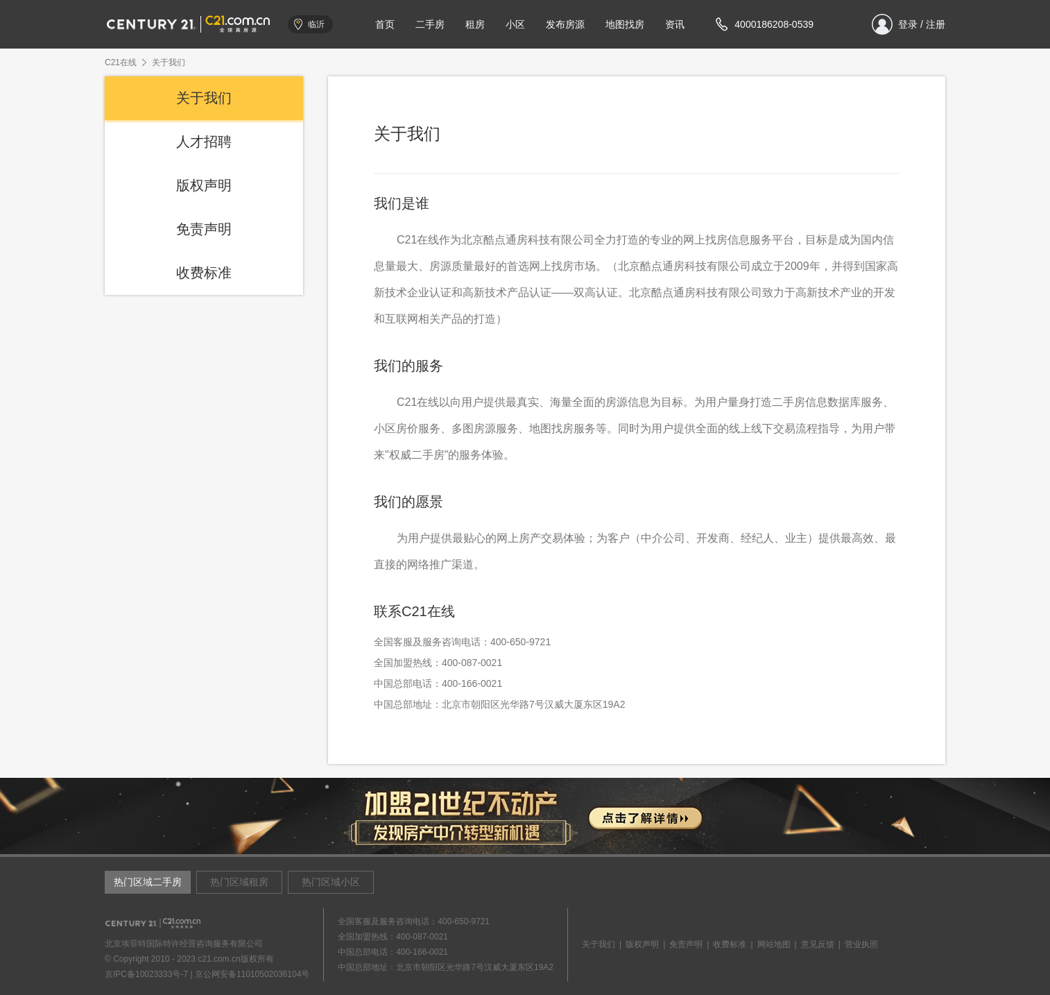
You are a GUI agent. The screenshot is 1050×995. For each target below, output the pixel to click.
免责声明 (204, 229)
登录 (908, 24)
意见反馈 (817, 944)
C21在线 (121, 62)
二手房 (430, 24)
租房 (475, 24)
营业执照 (861, 944)
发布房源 (565, 24)
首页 (385, 24)
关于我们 (204, 97)
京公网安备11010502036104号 (252, 974)
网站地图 (774, 944)
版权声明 (204, 185)
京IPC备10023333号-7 (146, 974)
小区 (515, 24)
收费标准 (204, 272)
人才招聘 (204, 141)
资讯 (675, 24)
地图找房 (624, 24)
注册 (935, 24)
